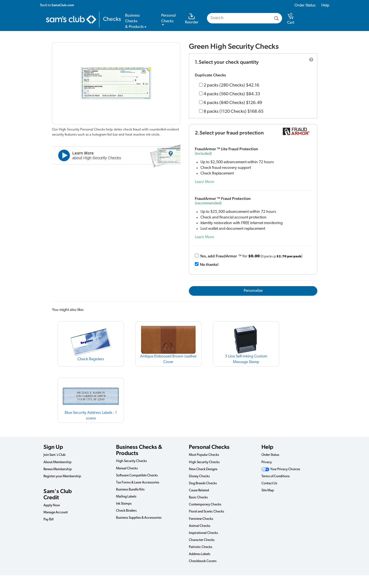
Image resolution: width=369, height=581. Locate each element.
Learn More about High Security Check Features (116, 155)
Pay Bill (48, 519)
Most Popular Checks (204, 455)
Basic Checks (198, 497)
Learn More (204, 182)
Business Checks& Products (136, 21)
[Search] (276, 18)
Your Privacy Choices (280, 469)
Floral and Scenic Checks (206, 511)
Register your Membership (62, 476)
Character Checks (202, 540)
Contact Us (269, 483)
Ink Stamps (124, 503)
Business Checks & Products (139, 449)
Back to (57, 5)
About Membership (57, 462)
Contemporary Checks (205, 504)
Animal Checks (199, 526)
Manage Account (55, 512)
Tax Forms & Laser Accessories (137, 482)
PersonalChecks (168, 19)
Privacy (266, 462)
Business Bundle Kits (130, 489)
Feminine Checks (201, 519)
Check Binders (126, 510)
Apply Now (51, 505)
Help (325, 5)
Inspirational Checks (203, 533)
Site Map (267, 490)
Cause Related (199, 490)
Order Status (305, 5)
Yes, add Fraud (218, 256)
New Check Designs (203, 469)
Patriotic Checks (200, 547)
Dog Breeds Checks (203, 483)
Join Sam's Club (54, 455)
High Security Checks (131, 461)
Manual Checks (127, 468)
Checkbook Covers (203, 561)
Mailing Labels (126, 496)
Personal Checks (209, 446)
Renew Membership (57, 469)
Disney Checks (199, 476)
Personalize (253, 291)
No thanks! (209, 264)
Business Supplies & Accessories (138, 518)
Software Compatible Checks (137, 475)
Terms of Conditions (275, 476)
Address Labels (199, 554)
